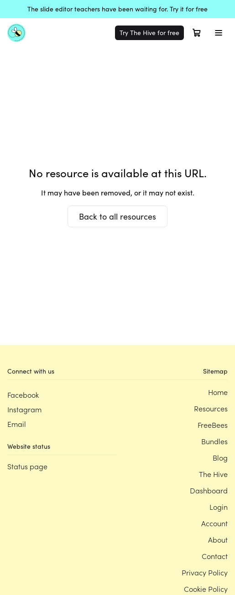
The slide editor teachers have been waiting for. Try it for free (117, 9)
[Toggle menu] (218, 33)
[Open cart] (197, 33)
